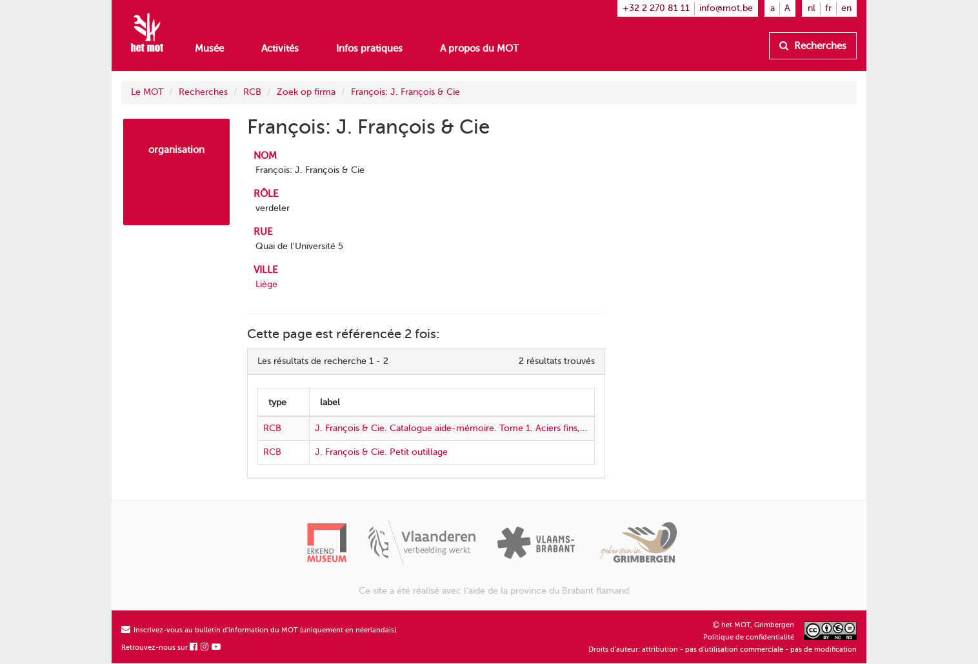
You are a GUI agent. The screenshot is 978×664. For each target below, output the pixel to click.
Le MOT (147, 92)
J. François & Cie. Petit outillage (381, 452)
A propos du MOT (479, 48)
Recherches (812, 46)
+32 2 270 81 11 (656, 8)
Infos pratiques (369, 48)
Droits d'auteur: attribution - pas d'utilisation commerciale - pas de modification (722, 649)
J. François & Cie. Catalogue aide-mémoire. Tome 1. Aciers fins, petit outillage (477, 428)
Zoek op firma (306, 92)
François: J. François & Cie (405, 92)
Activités (280, 48)
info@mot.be (726, 8)
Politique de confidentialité (748, 637)
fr (828, 8)
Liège (266, 284)
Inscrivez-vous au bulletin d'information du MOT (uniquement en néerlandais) (258, 630)
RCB (252, 92)
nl (811, 8)
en (846, 8)
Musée (209, 48)
